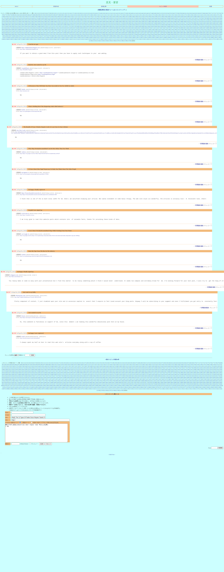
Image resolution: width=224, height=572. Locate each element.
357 (16, 21)
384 (104, 21)
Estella (23, 110)
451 (101, 23)
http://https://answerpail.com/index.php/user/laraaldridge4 (33, 321)
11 (57, 13)
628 (13, 28)
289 (16, 20)
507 (62, 24)
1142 (98, 40)
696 (13, 29)
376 (78, 21)
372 (65, 21)
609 (172, 26)
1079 (208, 37)
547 (192, 24)
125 (146, 15)
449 (94, 23)
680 (182, 28)
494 (20, 24)
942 (149, 34)
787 (88, 31)
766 (20, 31)
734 (136, 29)
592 (117, 26)
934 (123, 34)
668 (143, 28)
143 (204, 15)
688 (208, 28)
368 (52, 21)
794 (110, 31)
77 (5, 15)
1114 (124, 39)
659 (114, 28)
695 (10, 29)
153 (16, 16)
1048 (86, 37)
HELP (16, 6)
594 (123, 26)
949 (172, 34)
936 (130, 34)
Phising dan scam (20, 299)
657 (107, 28)
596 (130, 26)
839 (36, 32)
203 (179, 16)
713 (68, 29)
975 (36, 36)
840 (39, 32)
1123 (158, 39)
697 (16, 29)
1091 (35, 39)
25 (93, 13)
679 (179, 28)
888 (195, 32)
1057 (121, 37)
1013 (168, 36)
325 (133, 20)
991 (88, 36)
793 (107, 31)
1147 (117, 40)
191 (140, 16)
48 (152, 13)
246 (97, 18)
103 (75, 15)
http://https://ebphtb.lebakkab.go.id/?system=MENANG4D (28, 300)
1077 (200, 37)
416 (208, 21)
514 (84, 24)
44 (142, 13)
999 (114, 36)
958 (201, 34)
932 (117, 34)
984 (66, 36)
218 (6, 18)
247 (101, 18)
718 (84, 29)
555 (217, 24)
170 (71, 16)
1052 (102, 37)
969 (17, 36)
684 (195, 28)
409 (185, 21)
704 (39, 29)
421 (3, 23)
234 (58, 18)
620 (208, 26)
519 (101, 24)
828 (221, 31)
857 (94, 32)
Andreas (23, 153)
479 (192, 23)
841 (42, 32)
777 (55, 31)
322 (123, 20)
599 (140, 26)
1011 (161, 36)
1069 (168, 37)
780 (65, 31)
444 (78, 23)
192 (143, 16)
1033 (27, 37)
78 (8, 15)
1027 (4, 37)
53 (165, 13)
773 (42, 31)
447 (88, 23)
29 (103, 13)
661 (120, 28)
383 (101, 21)
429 (29, 23)
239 (75, 18)
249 (107, 18)
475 (179, 23)
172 (78, 16)
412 (195, 21)
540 (169, 24)
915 (62, 34)
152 (13, 16)
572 (52, 26)
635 (36, 28)
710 (58, 29)
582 (84, 26)
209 (198, 16)
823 (204, 31)
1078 (204, 37)
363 (36, 21)
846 (58, 32)
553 (211, 24)
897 (3, 34)
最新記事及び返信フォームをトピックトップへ (112, 10)
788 (91, 31)
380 (91, 21)
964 (221, 34)
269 (172, 18)
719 (88, 29)
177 (94, 16)
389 (120, 21)
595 (127, 26)
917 (68, 34)
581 (81, 26)
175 (88, 16)
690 (214, 28)
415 (204, 21)
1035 (35, 37)
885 (185, 32)
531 (140, 24)
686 (201, 28)
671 (153, 28)
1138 (216, 39)
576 (65, 26)
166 (58, 16)
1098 (62, 39)
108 (91, 15)
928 (104, 34)
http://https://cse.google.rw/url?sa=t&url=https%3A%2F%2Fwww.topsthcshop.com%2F (40, 154)
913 (55, 34)
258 (136, 18)
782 (71, 31)
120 (130, 15)
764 (13, 31)
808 (156, 31)
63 (191, 13)
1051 (98, 37)
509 (68, 24)
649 (81, 28)
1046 (78, 37)
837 (29, 32)
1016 (180, 36)
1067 (161, 37)
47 (150, 13)
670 (149, 28)
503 (49, 24)
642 (58, 28)
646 (71, 28)
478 (188, 23)
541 (172, 24)
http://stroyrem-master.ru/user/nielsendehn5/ (30, 342)
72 (214, 13)
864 (117, 32)
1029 (12, 37)
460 (130, 23)
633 (29, 28)
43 (139, 13)
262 (149, 18)
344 (195, 20)
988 (79, 36)
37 (124, 13)
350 (214, 20)
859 (101, 32)
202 (175, 16)
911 (49, 34)
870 (136, 32)
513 (81, 24)
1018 (188, 36)
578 (71, 26)
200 (169, 16)
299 (49, 20)
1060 (133, 37)
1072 (180, 37)
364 (39, 21)
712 (65, 29)
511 (75, 24)
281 (211, 18)
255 (127, 18)
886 (188, 32)
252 (117, 18)
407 (179, 21)
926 (97, 34)
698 (20, 29)
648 (78, 28)
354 (7, 21)
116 (117, 15)
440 (65, 23)
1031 (20, 37)
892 (208, 32)
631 (23, 28)
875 (153, 32)
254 (123, 18)
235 (62, 18)
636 (39, 28)
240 (78, 18)
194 (149, 16)
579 (75, 26)
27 (98, 13)
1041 (59, 37)
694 (7, 29)
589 (107, 26)
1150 (129, 40)
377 (81, 21)
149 (3, 16)
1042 (63, 37)
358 (20, 21)
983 (62, 36)
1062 (141, 37)
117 (120, 15)
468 (156, 23)
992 (92, 36)
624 (221, 26)
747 (179, 29)
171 (75, 16)
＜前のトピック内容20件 (112, 363)
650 (84, 28)
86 (29, 15)
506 (58, 24)
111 (101, 15)
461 (133, 23)
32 (111, 13)
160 (39, 16)
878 (162, 32)
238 (71, 18)
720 (91, 29)
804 (143, 31)
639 (49, 28)
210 (201, 16)
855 (88, 32)
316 (104, 20)
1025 (215, 36)
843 (49, 32)
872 (143, 32)
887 (192, 32)
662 (123, 28)
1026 (219, 36)
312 (91, 20)
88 (34, 15)
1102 (78, 39)
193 (146, 16)
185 (120, 16)
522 (110, 24)
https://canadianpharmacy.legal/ (46, 74)
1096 (54, 39)
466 (149, 23)
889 (198, 32)
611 (179, 26)
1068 (165, 37)
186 (123, 16)
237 (68, 18)
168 (65, 16)
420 (221, 21)
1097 (58, 39)
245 (94, 18)
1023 (208, 36)
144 (208, 15)
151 (10, 16)
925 (94, 34)
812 (169, 31)
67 (201, 13)
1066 (157, 37)
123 (139, 15)
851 (75, 32)
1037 (43, 37)
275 (192, 18)
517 (94, 24)
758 (214, 29)
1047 (82, 37)
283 (218, 18)
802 (136, 31)
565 (29, 26)
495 (23, 24)
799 (127, 31)
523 (114, 24)
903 (23, 34)
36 (121, 13)
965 (4, 36)
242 (84, 18)
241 (81, 18)
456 (117, 23)
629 (16, 28)
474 (175, 23)
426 (19, 23)
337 (172, 20)
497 (29, 24)
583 (88, 26)
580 (78, 26)
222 (19, 18)
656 (104, 28)
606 (162, 26)
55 (170, 13)
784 (78, 31)
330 (149, 20)
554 (214, 24)
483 (205, 23)
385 (107, 21)
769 (29, 31)
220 (13, 18)
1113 (120, 39)
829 (3, 32)
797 (120, 31)
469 (159, 23)
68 (204, 13)
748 (182, 29)
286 (7, 20)
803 (140, 31)
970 (20, 36)
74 (219, 13)
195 (153, 16)
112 (104, 15)
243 (88, 18)
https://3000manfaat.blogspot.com (30, 47)
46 (147, 13)
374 (71, 21)
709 (55, 29)
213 (211, 16)
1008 (149, 36)
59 (180, 13)
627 (10, 28)
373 (68, 21)
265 (159, 18)
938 (136, 34)
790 (97, 31)
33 (113, 13)
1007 (145, 36)
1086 (15, 39)
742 (162, 29)
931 (114, 34)
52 (162, 13)
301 (55, 20)
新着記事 (103, 6)
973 (30, 36)
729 (120, 29)
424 (13, 23)
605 (159, 26)
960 (208, 34)
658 (110, 28)
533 (146, 24)
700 (26, 29)
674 (162, 28)
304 (65, 20)
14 (65, 13)
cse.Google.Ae (25, 236)
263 (153, 18)
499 (36, 24)
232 (52, 18)
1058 (125, 37)
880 (169, 32)
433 (42, 23)
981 (56, 36)
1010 (157, 36)
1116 (131, 39)
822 (201, 31)
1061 (137, 37)
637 (42, 28)
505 (55, 24)
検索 (210, 6)
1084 (7, 39)
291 (23, 20)
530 (136, 24)
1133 (197, 39)
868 (130, 32)
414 (201, 21)
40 (132, 13)
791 (101, 31)
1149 (125, 40)
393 (133, 21)
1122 (154, 39)
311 (88, 20)
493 (16, 24)
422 (6, 23)
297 (42, 20)
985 (69, 36)
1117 (135, 39)
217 (3, 18)
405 (172, 21)
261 (146, 18)
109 (95, 15)
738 (149, 29)
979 (49, 36)
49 (155, 13)
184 (117, 16)
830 (6, 32)
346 (201, 20)
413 (198, 21)
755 (204, 29)
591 (114, 26)
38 (126, 13)
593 (120, 26)
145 (211, 15)
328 (143, 20)
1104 (85, 39)
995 (101, 36)
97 (57, 15)
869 (133, 32)
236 (65, 18)
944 (156, 34)
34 (116, 13)
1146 (114, 40)
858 (97, 32)
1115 (128, 39)
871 (140, 32)
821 (198, 31)
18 (75, 13)
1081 (215, 37)
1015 (176, 36)
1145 (110, 40)
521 (107, 24)
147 (217, 15)
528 (130, 24)
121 (133, 15)
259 (140, 18)
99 (62, 15)
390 (123, 21)
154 (20, 16)
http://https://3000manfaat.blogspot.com (29, 49)
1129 (181, 39)
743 (166, 29)
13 (62, 13)
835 (23, 32)
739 (153, 29)
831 (10, 32)
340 (182, 20)
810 (162, 31)
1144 (106, 40)
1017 (184, 36)
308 (78, 20)
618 (201, 26)
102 (72, 15)
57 (175, 13)
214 (214, 16)
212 (208, 16)
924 (91, 34)
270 (175, 18)
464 (143, 23)
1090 (31, 39)
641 (55, 28)
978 (46, 36)
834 (19, 32)
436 (52, 23)
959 (204, 34)
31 (108, 13)
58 (178, 13)
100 (65, 15)
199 (166, 16)
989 (82, 36)
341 (185, 20)
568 (39, 26)
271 (179, 18)
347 (204, 20)
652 (91, 28)
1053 (106, 37)
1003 (129, 36)
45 (144, 13)
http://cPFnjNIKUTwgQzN (26, 70)
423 (10, 23)
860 (104, 32)
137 (185, 15)
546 (188, 24)
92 (44, 15)
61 (186, 13)
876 (156, 32)
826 (214, 31)
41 (134, 13)
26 (96, 13)
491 (10, 24)
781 (68, 31)
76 (3, 15)
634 (32, 28)
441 (68, 23)
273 (185, 18)
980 (53, 36)
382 (97, 21)
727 (114, 29)
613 (185, 26)
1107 (97, 39)
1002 (125, 36)
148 (221, 15)
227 (36, 18)
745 (172, 29)
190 (136, 16)
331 (153, 20)
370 (58, 21)
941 (146, 34)
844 (52, 32)
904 (26, 34)
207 (192, 16)
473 (172, 23)
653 (94, 28)
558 (7, 26)
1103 (81, 39)
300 (52, 20)
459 (127, 23)
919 (75, 34)
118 (123, 15)
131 (165, 15)
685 (198, 28)
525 (120, 24)
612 (182, 26)
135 (178, 15)
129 (159, 15)
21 (83, 13)
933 (120, 34)
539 (166, 24)
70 (209, 13)
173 (81, 16)
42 (137, 13)
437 (55, 23)
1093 (42, 39)
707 (49, 29)
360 (26, 21)
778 (58, 31)
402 (162, 21)
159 (36, 16)
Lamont (23, 257)
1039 (51, 37)
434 (45, 23)
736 (143, 29)
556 (221, 24)
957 (198, 34)
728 (117, 29)
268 (169, 18)
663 (127, 28)
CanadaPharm (25, 68)
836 (26, 32)
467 (153, 23)
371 (62, 21)
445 (81, 23)
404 (169, 21)
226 (32, 18)
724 (104, 29)
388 (117, 21)
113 (107, 15)
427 (23, 23)
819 (192, 31)
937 (133, 34)
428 (26, 23)
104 (78, 15)
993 (95, 36)
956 (195, 34)
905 (29, 34)
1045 (74, 37)
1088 (23, 39)
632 (26, 28)
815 (179, 31)
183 (114, 16)
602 (149, 26)
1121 (151, 39)
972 (27, 36)
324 (130, 20)
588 (104, 26)
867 (127, 32)
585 (94, 26)
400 (156, 21)
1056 (117, 37)
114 (110, 15)
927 (101, 34)
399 (153, 21)
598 (136, 26)
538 (162, 24)
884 (182, 32)
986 (72, 36)
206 (188, 16)
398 (149, 21)
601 (146, 26)
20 (80, 13)
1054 (110, 37)
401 (159, 21)
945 (159, 34)
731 (127, 29)
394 (136, 21)
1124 (162, 39)
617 (198, 26)
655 (101, 28)
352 (221, 20)
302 (58, 20)
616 (195, 26)
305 (68, 20)
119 (126, 15)
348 (208, 20)
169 (68, 16)
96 (54, 15)
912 (52, 34)
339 (179, 20)
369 (55, 21)
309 (81, 20)
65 (196, 13)
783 (75, 31)
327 (140, 20)
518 (97, 24)
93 (47, 15)
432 (39, 23)
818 (188, 31)
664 (130, 28)
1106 (93, 39)
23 (88, 13)
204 (182, 16)
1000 (118, 36)
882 (175, 32)
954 (188, 34)
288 (13, 20)
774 (45, 31)
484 (208, 23)
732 (130, 29)
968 (14, 36)
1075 (192, 37)
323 (127, 20)
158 (32, 16)
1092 (38, 39)
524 (117, 24)
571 (49, 26)
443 (75, 23)
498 (32, 24)
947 (166, 34)
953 (185, 34)
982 (59, 36)
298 (45, 20)
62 (188, 13)
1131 (189, 39)
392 (130, 21)
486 (214, 23)
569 (42, 26)
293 (29, 20)
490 (7, 24)
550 (201, 24)
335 (166, 20)
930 (110, 34)
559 (10, 26)
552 (208, 24)
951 (179, 34)
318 (110, 20)
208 (195, 16)
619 (204, 26)
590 (110, 26)
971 (23, 36)
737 (146, 29)
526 (123, 24)
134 (175, 15)
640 (52, 28)
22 (85, 13)
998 (111, 36)
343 (192, 20)
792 (104, 31)
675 (166, 28)
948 (169, 34)
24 (90, 13)
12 (59, 13)
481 (198, 23)
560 (13, 26)
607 (166, 26)
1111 (112, 39)
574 (58, 26)
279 (205, 18)
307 (75, 20)
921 (81, 34)
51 (160, 13)
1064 (149, 37)
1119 (143, 39)
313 (94, 20)
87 (31, 15)
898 (7, 34)
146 (214, 15)
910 (45, 34)
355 (10, 21)
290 (20, 20)
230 (45, 18)
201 (172, 16)
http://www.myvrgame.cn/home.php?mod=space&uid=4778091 (34, 175)
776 (52, 31)
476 (182, 23)
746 (175, 29)
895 (218, 32)
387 (114, 21)
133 (172, 15)
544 (182, 24)
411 (192, 21)
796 (117, 31)
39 (129, 13)
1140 (90, 40)
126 (149, 15)
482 (201, 23)
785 (81, 31)
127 (152, 15)
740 (156, 29)
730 (123, 29)
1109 (105, 39)
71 (211, 13)
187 (127, 16)
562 (20, 26)
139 (191, 15)
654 (97, 28)
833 (16, 32)
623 (217, 26)
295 (36, 20)
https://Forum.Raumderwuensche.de (31, 195)
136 (182, 15)
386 (110, 21)
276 (195, 18)
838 (32, 32)
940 (143, 34)
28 (101, 13)
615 (192, 26)
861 (107, 32)
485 (211, 23)
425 (16, 23)
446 (84, 23)
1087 (19, 39)
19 (77, 13)
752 (195, 29)
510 (71, 24)
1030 (16, 37)
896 (221, 32)
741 (159, 29)
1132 (193, 39)
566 (32, 26)
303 (62, 20)
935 (127, 34)
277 (198, 18)
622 (214, 26)
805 (146, 31)
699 (23, 29)
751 (192, 29)
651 (88, 28)
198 (162, 16)
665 (133, 28)
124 (143, 15)
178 (97, 16)
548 (195, 24)
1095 (50, 39)
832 (13, 32)
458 (123, 23)
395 (140, 21)
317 (107, 20)
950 (175, 34)
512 (78, 24)
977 (43, 36)
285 (3, 20)
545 (185, 24)
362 (32, 21)
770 (32, 31)
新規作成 (56, 6)
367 (49, 21)
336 (169, 20)
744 (169, 29)
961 (211, 34)
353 (3, 21)
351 (217, 20)
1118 (139, 39)
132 (169, 15)
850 (71, 32)
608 (169, 26)
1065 (153, 37)
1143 (102, 40)
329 (146, 20)
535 (153, 24)
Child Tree (111, 462)
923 (88, 34)
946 (162, 34)
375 (75, 21)
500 (39, 24)
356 (13, 21)
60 (183, 13)
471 (166, 23)
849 (68, 32)
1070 (172, 37)
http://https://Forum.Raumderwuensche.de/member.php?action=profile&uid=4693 (38, 196)
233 (55, 18)
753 (198, 29)
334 (162, 20)
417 (211, 21)
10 (54, 13)
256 (130, 18)
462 (136, 23)
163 (49, 16)
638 (45, 28)
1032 (23, 37)
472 (169, 23)
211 (205, 16)
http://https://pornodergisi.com (15, 279)
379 (88, 21)
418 (214, 21)
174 (84, 16)
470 (162, 23)
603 (153, 26)
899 (10, 34)
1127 (174, 39)
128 (156, 15)
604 (156, 26)
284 (221, 18)
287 (10, 20)
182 (110, 16)
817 (185, 31)
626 (6, 28)
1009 (153, 36)
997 (108, 36)
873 (146, 32)
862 (110, 32)
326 (136, 20)
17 (72, 13)
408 (182, 21)
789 (94, 31)
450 (97, 23)
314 (97, 20)
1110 (109, 39)
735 (140, 29)
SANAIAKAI (25, 215)
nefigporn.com (14, 278)
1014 (172, 36)
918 (71, 34)
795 (114, 31)
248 (104, 18)
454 (110, 23)
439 (62, 23)
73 (216, 13)
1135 (205, 39)
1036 (39, 37)
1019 (192, 36)
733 (133, 29)
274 (188, 18)
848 (65, 32)
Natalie (23, 89)
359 (23, 21)
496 (26, 24)
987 (75, 36)
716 (78, 29)
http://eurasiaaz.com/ (24, 91)
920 (78, 34)
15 (67, 13)
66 (198, 13)
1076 (196, 37)
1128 (178, 39)
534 (149, 24)
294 (32, 20)
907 (36, 34)
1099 (66, 39)
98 (59, 15)
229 (42, 18)
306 (71, 20)
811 (166, 31)
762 (7, 31)
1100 (70, 39)
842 (45, 32)
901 (16, 34)
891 (205, 32)
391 (127, 21)
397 (146, 21)
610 (175, 26)
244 (91, 18)
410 (188, 21)
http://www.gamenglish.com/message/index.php (31, 111)
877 (159, 32)
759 (217, 29)
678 (175, 28)
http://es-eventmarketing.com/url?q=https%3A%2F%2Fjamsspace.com (36, 258)
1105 (89, 39)
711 (62, 29)
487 (218, 23)
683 (192, 28)
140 (195, 15)
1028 (8, 37)
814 (175, 31)
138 (188, 15)
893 (211, 32)
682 (188, 28)
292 (26, 20)
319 (114, 20)
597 (133, 26)
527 (127, 24)
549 (198, 24)
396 (143, 21)
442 (71, 23)
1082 (219, 37)
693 (3, 29)
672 (156, 28)
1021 (200, 36)
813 (172, 31)
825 (211, 31)
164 (52, 16)
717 (81, 29)
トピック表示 (163, 6)
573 (55, 26)
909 (42, 34)
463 (140, 23)
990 (85, 36)
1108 (101, 39)
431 (36, 23)
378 (84, 21)
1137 (212, 39)
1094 (46, 39)
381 (94, 21)
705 (42, 29)
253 (120, 18)
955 (192, 34)
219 (10, 18)
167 (62, 16)
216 (221, 16)
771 (36, 31)
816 (182, 31)
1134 (201, 39)
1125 (166, 39)
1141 (94, 40)
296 (39, 20)
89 (36, 15)
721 (94, 29)
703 (36, 29)
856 (91, 32)
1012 (165, 36)
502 (45, 24)
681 (185, 28)
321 (120, 20)
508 (65, 24)
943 (153, 34)
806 (149, 31)
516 (91, 24)
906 (32, 34)
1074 (188, 37)
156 (26, 16)
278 (201, 18)
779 (62, 31)
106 (85, 15)
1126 (170, 39)
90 (39, 15)
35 (119, 13)
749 (185, 29)
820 (195, 31)
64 (193, 13)
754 (201, 29)
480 (195, 23)
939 (140, 34)
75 (222, 13)
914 (58, 34)
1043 (67, 37)
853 (81, 32)
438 (58, 23)
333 (159, 20)
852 (78, 32)
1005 (137, 36)
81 (16, 15)
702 (32, 29)
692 (221, 28)
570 (45, 26)
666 (136, 28)
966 (7, 36)
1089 (27, 39)
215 (217, 16)
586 (97, 26)
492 (13, 24)
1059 (129, 37)
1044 (71, 37)
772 (39, 31)
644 (65, 28)
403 (166, 21)
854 (84, 32)
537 (159, 24)
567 (36, 26)
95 (52, 15)
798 (123, 31)
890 (201, 32)
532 (143, 24)
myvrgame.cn (25, 174)
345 (198, 20)
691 (218, 28)
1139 (220, 39)
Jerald (23, 340)
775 (49, 31)
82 (18, 15)
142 (201, 15)
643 (62, 28)
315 (101, 20)
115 (114, 15)
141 (198, 15)
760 (221, 29)
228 (39, 18)
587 (101, 26)
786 (84, 31)
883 (179, 32)
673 (159, 28)
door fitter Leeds (21, 131)
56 (173, 13)
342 (188, 20)
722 (97, 29)
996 (105, 36)
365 (42, 21)
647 (75, 28)
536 (156, 24)
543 (179, 24)
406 (175, 21)
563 (23, 26)
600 (143, 26)
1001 (122, 36)
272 (182, 18)
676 (169, 28)
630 (19, 28)
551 (204, 24)
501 (42, 24)
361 (29, 21)
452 (104, 23)
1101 (74, 39)
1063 (145, 37)
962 (214, 34)
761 (3, 31)
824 (208, 31)
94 (49, 15)
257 (133, 18)
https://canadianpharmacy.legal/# (48, 73)
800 (130, 31)
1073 (184, 37)
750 (188, 29)
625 (3, 28)
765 (16, 31)
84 (23, 15)
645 (68, 28)
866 (123, 32)
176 (91, 16)
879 (166, 32)
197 (159, 16)
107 (88, 15)
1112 (116, 39)
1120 (147, 39)
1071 (176, 37)
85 (26, 15)
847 (62, 32)
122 (136, 15)
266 (162, 18)
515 (88, 24)
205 (185, 16)
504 (52, 24)
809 (159, 31)
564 (26, 26)
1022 (204, 36)
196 (156, 16)
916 (65, 34)
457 (120, 23)
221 (16, 18)
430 (32, 23)
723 (101, 29)
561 (16, 26)
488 (221, 23)
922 (84, 34)
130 (162, 15)
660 (117, 28)
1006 (141, 36)
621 (211, 26)
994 (98, 36)
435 (49, 23)
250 (110, 18)
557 (3, 26)
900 (13, 34)
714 (71, 29)
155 (23, 16)
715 (75, 29)
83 (21, 15)
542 (175, 24)
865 (120, 32)
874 (149, 32)
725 (107, 29)
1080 (211, 37)
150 (7, 16)
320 (117, 20)
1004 (133, 36)
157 (29, 16)
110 (98, 15)
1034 (31, 37)
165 (55, 16)
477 (185, 23)
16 (70, 13)
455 (114, 23)
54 (168, 13)
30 (106, 13)
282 (214, 18)
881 (172, 32)
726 (110, 29)
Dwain (23, 319)
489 (3, 24)
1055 (114, 37)
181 (107, 16)
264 (156, 18)
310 (84, 20)
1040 (55, 37)
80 (13, 15)
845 (55, 32)
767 (23, 31)
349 (211, 20)
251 (114, 18)
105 (82, 15)
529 (133, 24)
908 (39, 34)
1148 (121, 40)
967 (10, 36)
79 (10, 15)
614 (188, 26)
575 (62, 26)
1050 (94, 37)
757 (211, 29)
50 (157, 13)
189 (133, 16)
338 (175, 20)
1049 (90, 37)
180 (104, 16)
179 (101, 16)
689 (211, 28)
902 (20, 34)
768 (26, 31)
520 (104, 24)
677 (172, 28)
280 (208, 18)
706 (45, 29)
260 (143, 18)
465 (146, 23)
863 (114, 32)
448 (91, 23)
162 (45, 16)
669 (146, 28)
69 (206, 13)
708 (52, 29)
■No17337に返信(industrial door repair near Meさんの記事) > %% (40, 439)
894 (214, 32)
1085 (11, 39)
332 (156, 20)
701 (29, 29)
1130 (185, 39)
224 (26, 18)
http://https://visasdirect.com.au (27, 217)
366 (45, 21)
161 (42, 16)
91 (41, 15)
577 (68, 26)
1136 (209, 39)
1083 (3, 39)
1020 (196, 36)
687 (205, 28)
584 (91, 26)
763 (10, 31)
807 (153, 31)
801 (133, 31)
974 (33, 36)
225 (29, 18)
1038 (47, 37)
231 (49, 18)
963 (217, 34)
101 (69, 15)
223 (23, 18)
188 (130, 16)
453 (107, 23)
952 (182, 34)
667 (140, 28)
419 (217, 21)
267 (166, 18)
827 (217, 31)
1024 (211, 36)
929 (107, 34)
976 (40, 36)
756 (208, 29)
